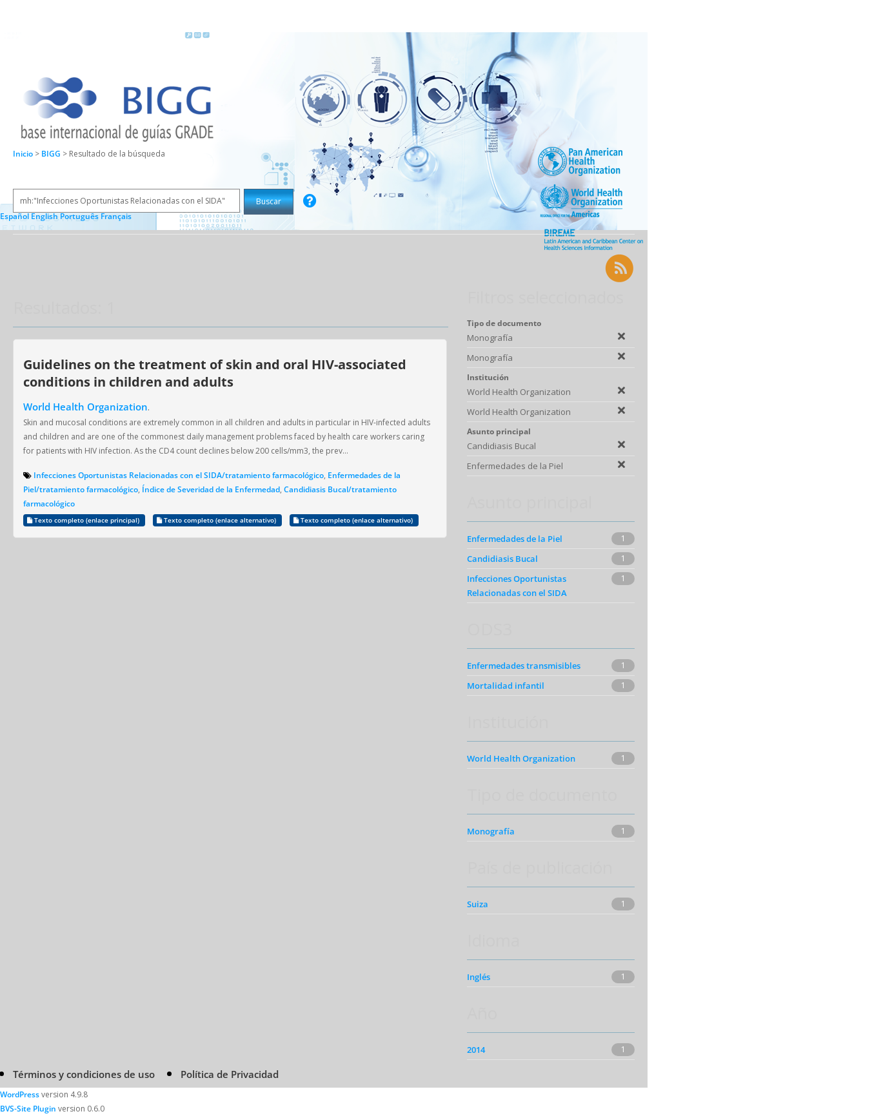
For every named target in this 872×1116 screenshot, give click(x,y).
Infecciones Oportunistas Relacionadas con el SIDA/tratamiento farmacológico (179, 475)
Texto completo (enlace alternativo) (217, 520)
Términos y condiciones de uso (84, 1074)
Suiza (477, 904)
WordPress (19, 1094)
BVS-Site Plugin (28, 1108)
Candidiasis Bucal (502, 558)
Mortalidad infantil (505, 685)
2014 (476, 1049)
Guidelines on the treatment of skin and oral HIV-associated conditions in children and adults (214, 372)
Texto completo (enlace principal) (84, 520)
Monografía (491, 831)
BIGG (52, 153)
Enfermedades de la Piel (514, 538)
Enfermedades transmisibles (523, 665)
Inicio (23, 153)
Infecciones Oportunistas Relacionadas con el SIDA (517, 586)
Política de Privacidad (230, 1074)
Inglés (478, 977)
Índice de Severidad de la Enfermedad (211, 489)
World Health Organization (85, 406)
